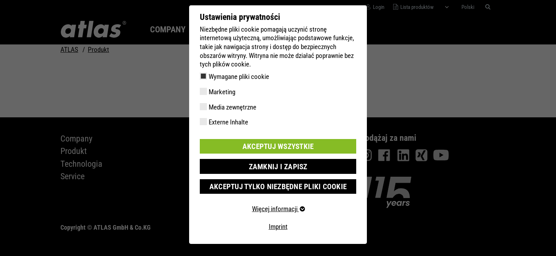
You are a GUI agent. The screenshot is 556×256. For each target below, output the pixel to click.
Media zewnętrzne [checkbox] (232, 107)
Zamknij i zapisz (278, 165)
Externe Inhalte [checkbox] (228, 122)
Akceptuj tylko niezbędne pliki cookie (277, 185)
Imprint (278, 225)
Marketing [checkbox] (222, 92)
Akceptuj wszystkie (278, 146)
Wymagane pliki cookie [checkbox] (239, 77)
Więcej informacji (278, 207)
